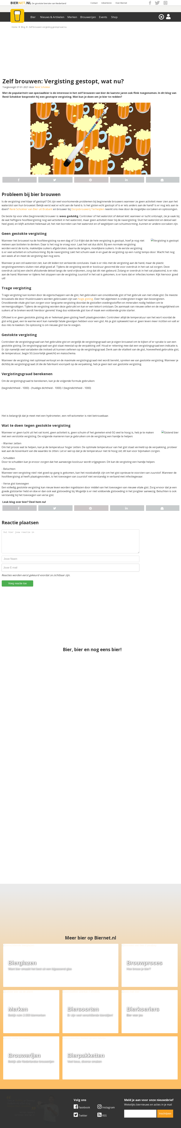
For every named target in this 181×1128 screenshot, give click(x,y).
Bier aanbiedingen (73, 1084)
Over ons (11, 1081)
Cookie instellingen (17, 1095)
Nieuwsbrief (126, 1095)
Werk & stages (15, 1088)
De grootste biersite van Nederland (49, 3)
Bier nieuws (69, 1088)
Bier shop (68, 1092)
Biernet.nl (71, 1120)
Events (103, 17)
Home (14, 27)
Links (122, 1088)
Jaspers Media (106, 1120)
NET (21, 2)
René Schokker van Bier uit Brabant (30, 209)
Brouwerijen (88, 17)
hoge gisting (85, 299)
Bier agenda (69, 1095)
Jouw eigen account (130, 1092)
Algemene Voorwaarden (133, 1081)
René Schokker (42, 87)
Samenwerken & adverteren (23, 1092)
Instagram (106, 1050)
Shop (114, 17)
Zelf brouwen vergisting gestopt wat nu (48, 27)
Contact (94, 3)
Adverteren (106, 3)
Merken (72, 17)
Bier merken (69, 1081)
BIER (14, 2)
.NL (28, 2)
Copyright (125, 1084)
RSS (102, 1059)
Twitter (80, 1059)
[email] (140, 1057)
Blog (23, 27)
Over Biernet (121, 3)
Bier (33, 17)
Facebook (82, 1050)
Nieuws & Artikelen (52, 17)
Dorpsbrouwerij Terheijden (87, 209)
